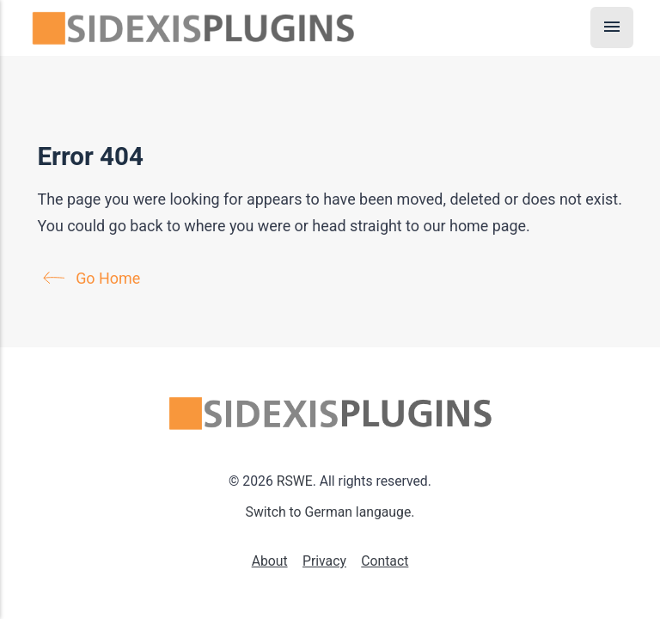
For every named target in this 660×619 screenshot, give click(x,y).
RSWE (295, 481)
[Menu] (611, 27)
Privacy (324, 561)
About (270, 561)
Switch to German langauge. (330, 512)
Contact (384, 561)
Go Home (95, 278)
